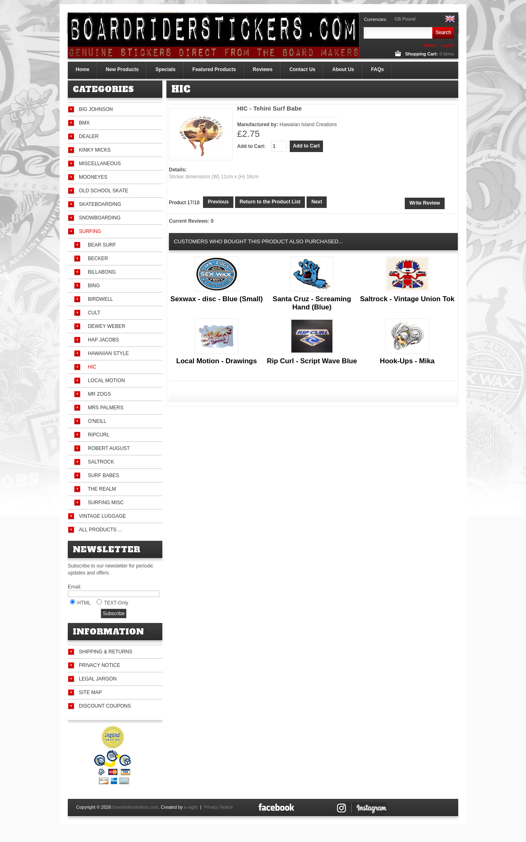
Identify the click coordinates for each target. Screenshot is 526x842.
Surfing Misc (104, 502)
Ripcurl (97, 435)
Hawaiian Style (107, 353)
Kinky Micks (95, 150)
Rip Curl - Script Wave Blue (312, 361)
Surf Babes (102, 475)
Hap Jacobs (102, 340)
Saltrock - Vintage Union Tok (407, 299)
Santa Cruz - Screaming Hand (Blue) (312, 303)
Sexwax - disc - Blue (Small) (217, 299)
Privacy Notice (99, 665)
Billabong (100, 272)
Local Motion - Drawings (216, 361)
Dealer (89, 136)
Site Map (90, 692)
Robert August (107, 448)
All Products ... (100, 530)
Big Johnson (96, 109)
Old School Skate (103, 191)
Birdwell (99, 299)
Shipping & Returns (105, 652)
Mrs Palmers (104, 408)
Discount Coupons (105, 706)
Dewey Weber (105, 326)
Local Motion (105, 380)
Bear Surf (100, 245)
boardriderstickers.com (135, 807)
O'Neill (95, 421)
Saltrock (99, 462)
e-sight (191, 807)
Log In (447, 45)
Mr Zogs (98, 394)
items (446, 53)
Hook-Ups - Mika (407, 361)
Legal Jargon (98, 679)
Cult (92, 313)
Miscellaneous (100, 163)
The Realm (100, 489)
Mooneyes (93, 177)
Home (430, 45)
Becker (96, 258)
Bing (92, 285)
